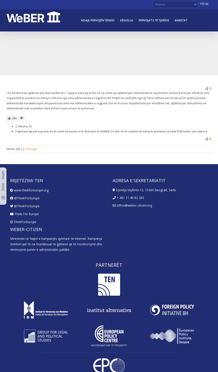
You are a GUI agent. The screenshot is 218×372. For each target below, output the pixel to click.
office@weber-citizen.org (132, 205)
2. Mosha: (21, 126)
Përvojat (31, 149)
